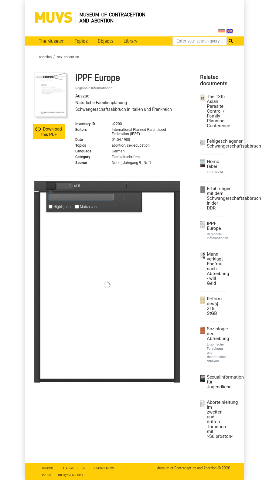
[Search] (199, 41)
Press (46, 475)
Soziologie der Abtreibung (216, 333)
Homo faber (213, 164)
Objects (106, 41)
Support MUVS (103, 468)
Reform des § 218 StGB (214, 306)
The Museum (52, 41)
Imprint (47, 468)
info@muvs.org (70, 475)
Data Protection (73, 468)
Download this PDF (48, 131)
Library (130, 41)
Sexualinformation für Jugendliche (216, 382)
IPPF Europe (214, 226)
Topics (81, 41)
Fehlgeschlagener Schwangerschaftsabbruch (216, 143)
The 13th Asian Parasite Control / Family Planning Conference (216, 111)
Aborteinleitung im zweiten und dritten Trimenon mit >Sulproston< (216, 419)
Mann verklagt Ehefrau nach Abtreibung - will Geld (216, 269)
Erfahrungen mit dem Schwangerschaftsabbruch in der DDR (216, 198)
